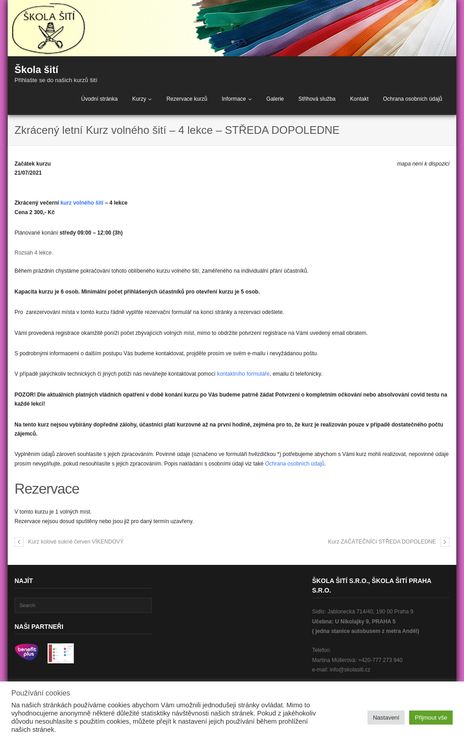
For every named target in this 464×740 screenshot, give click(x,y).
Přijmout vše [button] (431, 717)
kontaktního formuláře (243, 374)
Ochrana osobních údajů (412, 99)
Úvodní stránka (99, 99)
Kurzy (139, 99)
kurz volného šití (81, 203)
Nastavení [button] (386, 717)
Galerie (275, 99)
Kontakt (359, 99)
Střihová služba (316, 99)
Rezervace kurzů (186, 99)
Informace (234, 99)
